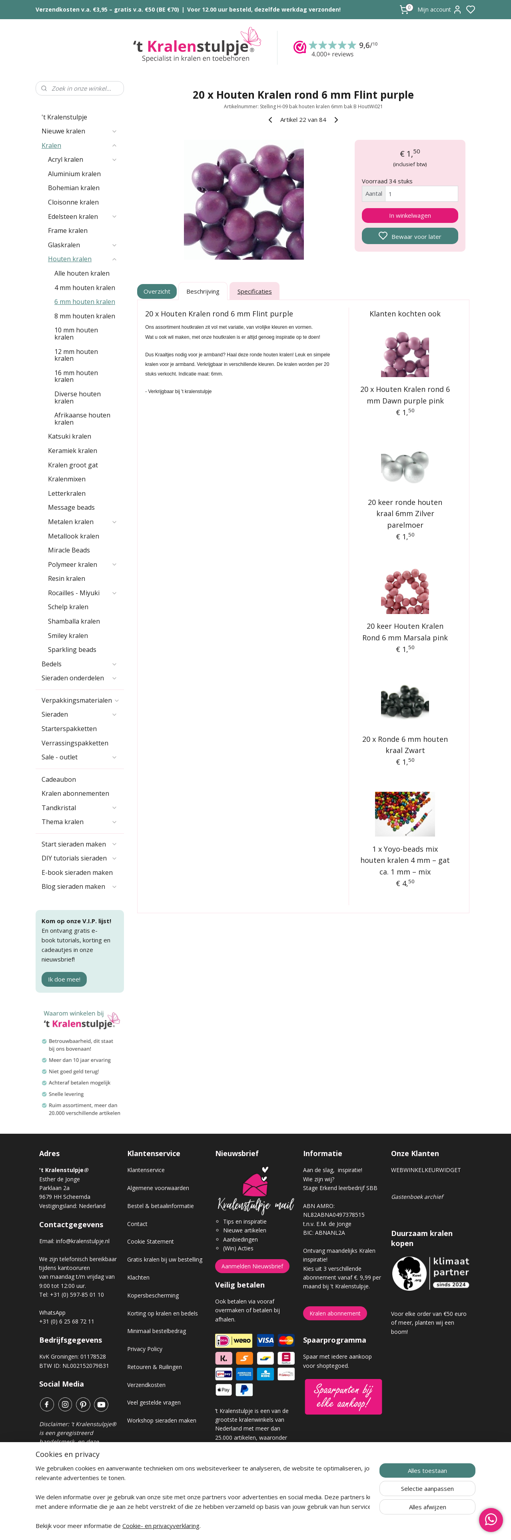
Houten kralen (83, 258)
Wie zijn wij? (318, 1179)
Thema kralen (80, 821)
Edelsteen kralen (83, 216)
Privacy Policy (144, 1349)
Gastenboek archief (417, 1196)
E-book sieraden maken (77, 872)
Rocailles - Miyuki (83, 592)
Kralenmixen (67, 479)
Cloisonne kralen (73, 202)
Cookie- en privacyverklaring (161, 1526)
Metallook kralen (73, 536)
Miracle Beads (69, 550)
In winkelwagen (410, 215)
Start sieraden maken (80, 844)
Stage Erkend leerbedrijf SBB (340, 1188)
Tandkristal (80, 807)
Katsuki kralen (69, 436)
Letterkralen (67, 493)
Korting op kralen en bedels (162, 1313)
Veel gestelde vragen (154, 1402)
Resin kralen (66, 578)
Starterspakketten (69, 728)
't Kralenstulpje (64, 117)
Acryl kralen (83, 159)
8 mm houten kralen (84, 316)
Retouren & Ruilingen (154, 1367)
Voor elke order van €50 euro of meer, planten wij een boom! (429, 1322)
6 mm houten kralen (84, 301)
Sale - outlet (80, 757)
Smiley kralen (68, 635)
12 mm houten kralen (76, 355)
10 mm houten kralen (76, 334)
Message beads (71, 507)
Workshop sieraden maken (161, 1420)
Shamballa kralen (74, 621)
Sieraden (80, 714)
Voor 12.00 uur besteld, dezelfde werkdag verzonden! (264, 9)
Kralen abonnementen (75, 793)
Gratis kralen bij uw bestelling (164, 1259)
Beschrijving (203, 291)
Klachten (138, 1277)
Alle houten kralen (82, 273)
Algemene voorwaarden (158, 1188)
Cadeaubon (59, 779)
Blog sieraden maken (80, 886)
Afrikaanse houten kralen (82, 419)
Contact (137, 1224)
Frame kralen (68, 230)
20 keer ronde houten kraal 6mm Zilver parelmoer (405, 513)
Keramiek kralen (72, 450)
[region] (203, 1497)
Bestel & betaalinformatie (160, 1206)
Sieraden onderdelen (80, 678)
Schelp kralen (68, 606)
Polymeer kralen (83, 564)
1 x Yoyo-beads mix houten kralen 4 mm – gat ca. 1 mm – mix (405, 860)
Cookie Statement (150, 1241)
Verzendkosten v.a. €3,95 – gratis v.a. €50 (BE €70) (107, 9)
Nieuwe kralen (80, 131)
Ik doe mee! (64, 979)
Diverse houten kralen (77, 397)
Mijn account (439, 9)
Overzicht (157, 291)
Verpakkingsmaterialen (81, 700)
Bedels (80, 664)
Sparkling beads (72, 649)
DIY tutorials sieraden (80, 858)
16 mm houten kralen (76, 376)
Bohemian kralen (74, 187)
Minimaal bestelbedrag (156, 1331)
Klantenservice (146, 1170)
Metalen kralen (83, 521)
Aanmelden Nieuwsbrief (252, 1266)
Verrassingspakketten (75, 743)
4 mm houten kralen (84, 287)
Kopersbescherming (153, 1295)
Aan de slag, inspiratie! (332, 1170)
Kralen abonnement (335, 1313)
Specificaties (255, 291)
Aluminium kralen (74, 173)
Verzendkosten (146, 1385)
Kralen (80, 145)
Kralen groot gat (73, 465)
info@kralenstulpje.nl (83, 1241)
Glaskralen (83, 244)
